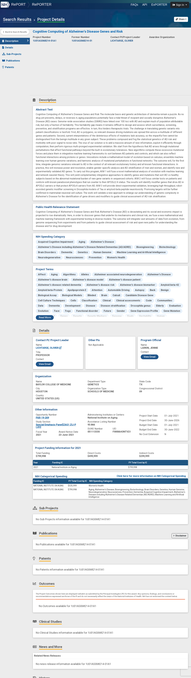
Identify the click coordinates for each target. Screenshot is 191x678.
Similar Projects (13, 98)
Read (45, 317)
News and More (13, 85)
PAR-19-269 (42, 417)
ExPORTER (159, 4)
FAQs (134, 4)
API (144, 4)
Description (15, 39)
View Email (45, 364)
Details (7, 46)
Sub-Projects (11, 52)
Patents (8, 65)
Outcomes (10, 72)
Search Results (17, 19)
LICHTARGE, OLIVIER (49, 347)
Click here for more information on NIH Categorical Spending (151, 476)
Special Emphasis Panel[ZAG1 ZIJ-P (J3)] (56, 425)
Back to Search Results (15, 32)
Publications (11, 59)
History (8, 92)
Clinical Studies (12, 78)
